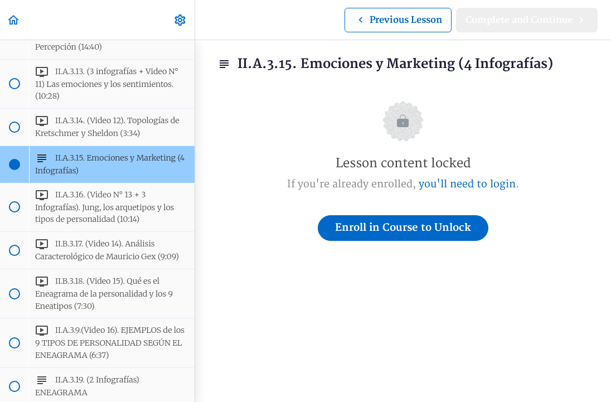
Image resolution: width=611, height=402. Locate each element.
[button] (14, 20)
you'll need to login (467, 184)
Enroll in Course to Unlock (403, 227)
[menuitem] (181, 20)
